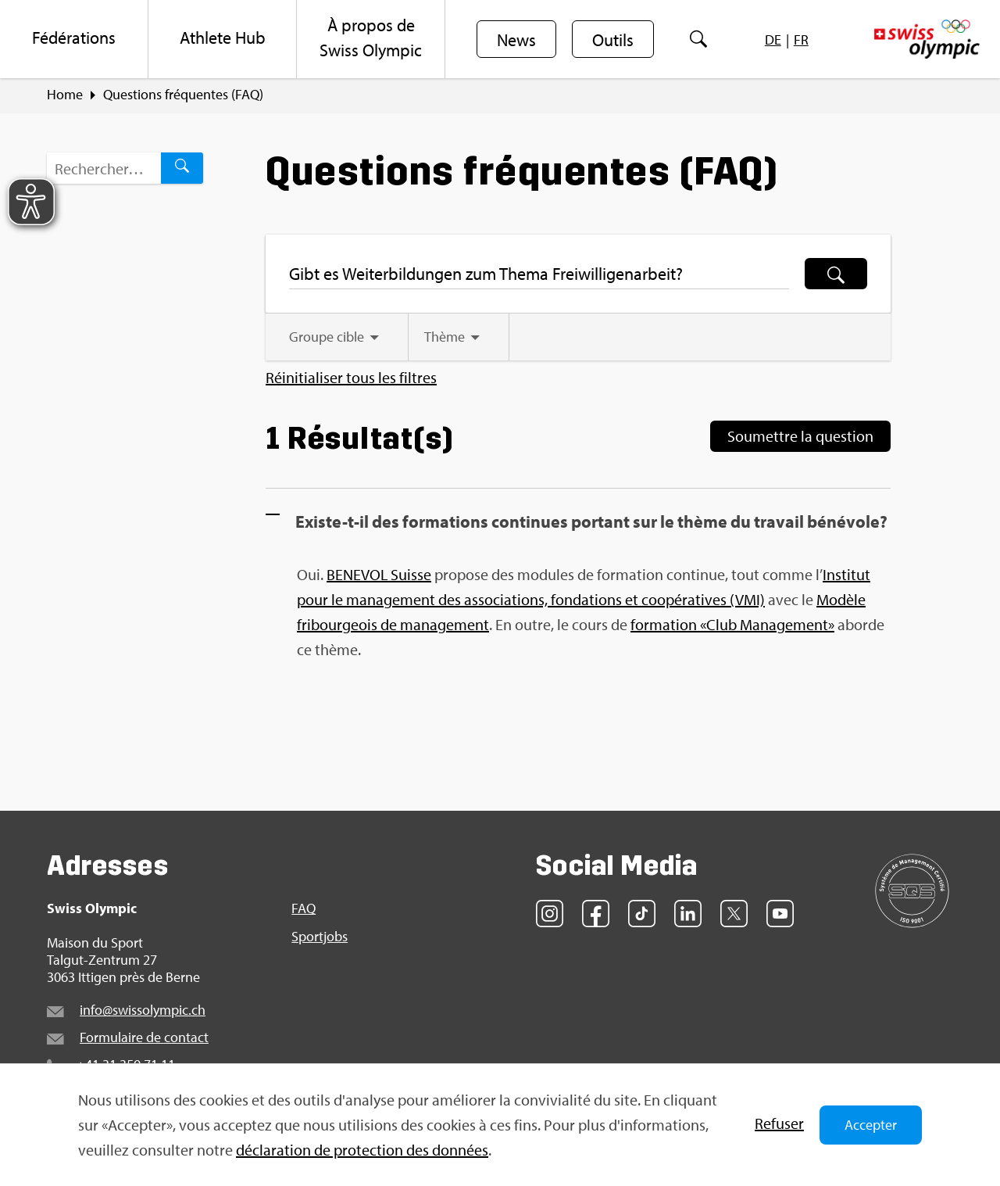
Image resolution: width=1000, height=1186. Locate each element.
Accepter (871, 1125)
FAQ (303, 908)
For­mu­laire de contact (144, 1037)
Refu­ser (779, 1123)
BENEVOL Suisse (379, 574)
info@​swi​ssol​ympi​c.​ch (142, 1010)
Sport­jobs (319, 936)
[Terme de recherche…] (104, 168)
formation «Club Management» (732, 624)
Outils (613, 40)
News (516, 40)
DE (773, 39)
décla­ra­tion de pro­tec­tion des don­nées (362, 1149)
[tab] (337, 337)
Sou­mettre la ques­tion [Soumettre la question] (800, 436)
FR (801, 39)
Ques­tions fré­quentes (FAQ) (183, 94)
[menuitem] (74, 39)
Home (65, 94)
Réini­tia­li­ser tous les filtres (351, 377)
